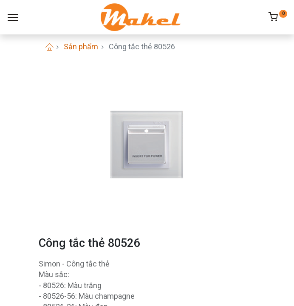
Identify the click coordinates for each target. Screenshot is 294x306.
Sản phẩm (81, 46)
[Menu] (13, 17)
